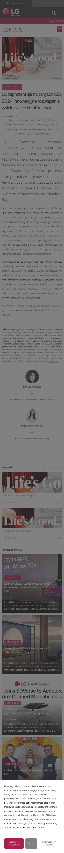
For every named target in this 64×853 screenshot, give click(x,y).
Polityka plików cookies (49, 843)
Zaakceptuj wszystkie (14, 843)
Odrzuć (31, 843)
